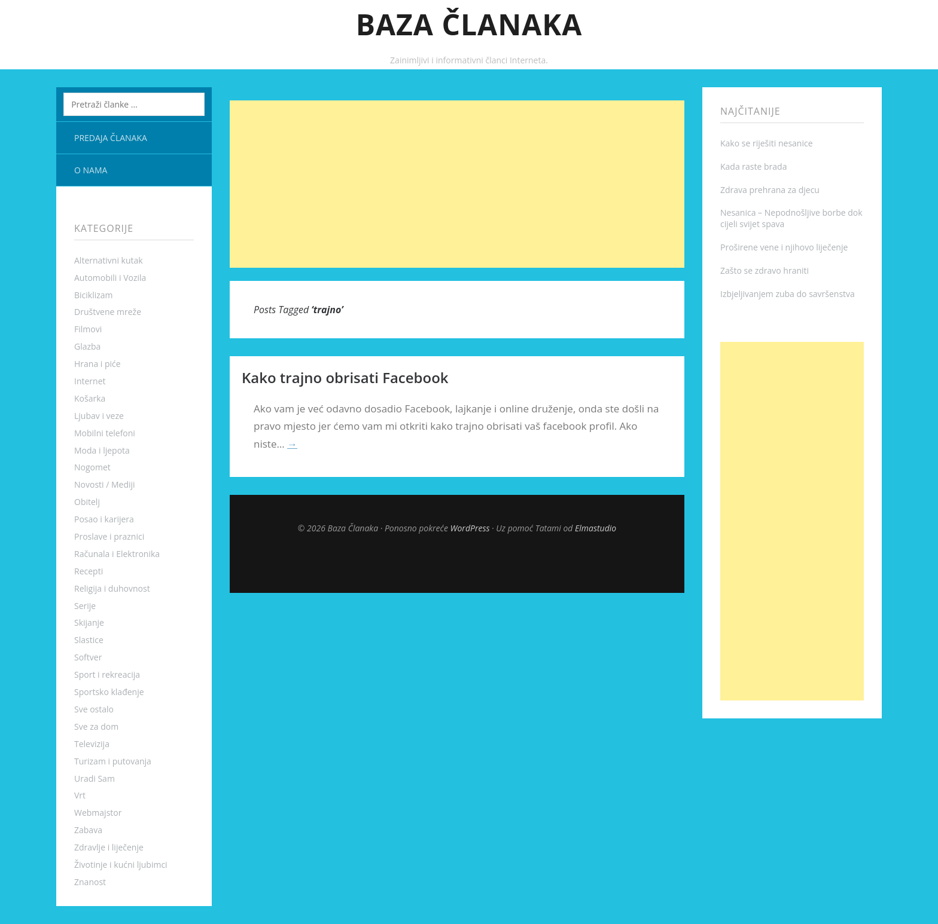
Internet (90, 381)
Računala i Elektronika (117, 553)
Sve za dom (96, 726)
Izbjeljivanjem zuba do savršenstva (787, 293)
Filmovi (88, 329)
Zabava (88, 830)
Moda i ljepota (102, 450)
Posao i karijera (104, 519)
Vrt (80, 795)
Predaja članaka (110, 137)
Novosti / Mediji (104, 484)
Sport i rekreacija (107, 674)
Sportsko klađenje (109, 691)
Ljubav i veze (99, 415)
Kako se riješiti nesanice (766, 143)
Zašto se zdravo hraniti (764, 270)
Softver (88, 657)
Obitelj (87, 501)
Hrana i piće (97, 363)
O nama (90, 170)
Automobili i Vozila (110, 277)
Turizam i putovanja (112, 761)
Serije (85, 605)
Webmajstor (97, 812)
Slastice (88, 639)
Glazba (87, 346)
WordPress (470, 528)
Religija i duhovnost (112, 588)
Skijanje (89, 622)
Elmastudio (595, 528)
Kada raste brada (753, 166)
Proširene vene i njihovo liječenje (784, 247)
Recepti (88, 571)
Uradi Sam (94, 778)
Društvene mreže (107, 311)
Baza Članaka (469, 24)
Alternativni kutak (108, 260)
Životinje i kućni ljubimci (121, 864)
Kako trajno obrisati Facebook (345, 377)
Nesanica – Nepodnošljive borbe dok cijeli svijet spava (791, 218)
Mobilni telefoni (104, 433)
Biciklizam (93, 295)
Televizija (91, 743)
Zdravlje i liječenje (109, 847)
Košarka (89, 398)
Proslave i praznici (109, 536)
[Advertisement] (457, 184)
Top (457, 563)
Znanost (90, 882)
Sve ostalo (94, 709)
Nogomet (92, 467)
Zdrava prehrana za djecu (770, 189)
